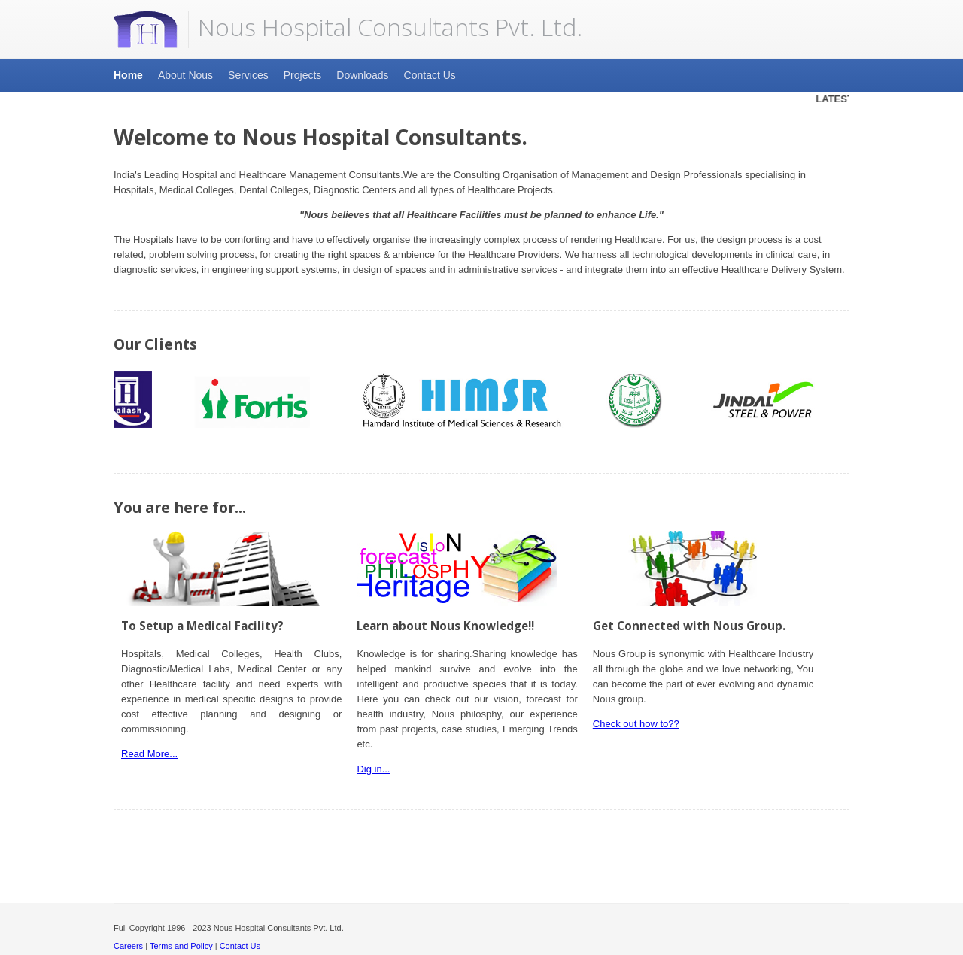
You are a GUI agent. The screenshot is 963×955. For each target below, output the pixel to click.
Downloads (362, 75)
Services (248, 75)
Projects (303, 75)
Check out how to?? (636, 723)
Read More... (149, 753)
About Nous (185, 75)
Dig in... (373, 769)
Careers (128, 945)
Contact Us (430, 75)
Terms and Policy (181, 945)
